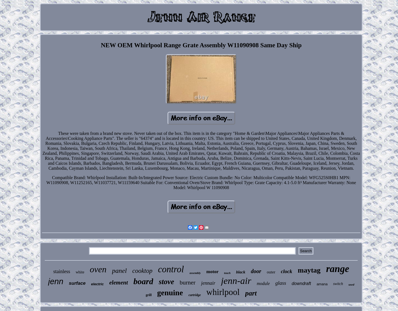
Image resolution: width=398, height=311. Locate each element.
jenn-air (236, 281)
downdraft (301, 283)
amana (322, 284)
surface (77, 283)
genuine (170, 292)
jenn (55, 281)
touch (227, 273)
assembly (195, 273)
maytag (309, 270)
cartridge (194, 295)
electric (97, 284)
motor (212, 271)
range (337, 268)
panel (119, 270)
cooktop (142, 270)
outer (271, 272)
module (263, 283)
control (171, 269)
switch (338, 284)
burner (187, 282)
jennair (208, 283)
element (118, 282)
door (256, 271)
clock (286, 271)
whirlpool (223, 292)
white (80, 272)
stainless (61, 271)
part (251, 293)
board (143, 281)
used (351, 284)
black (240, 272)
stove (166, 282)
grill (148, 295)
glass (280, 283)
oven (98, 269)
